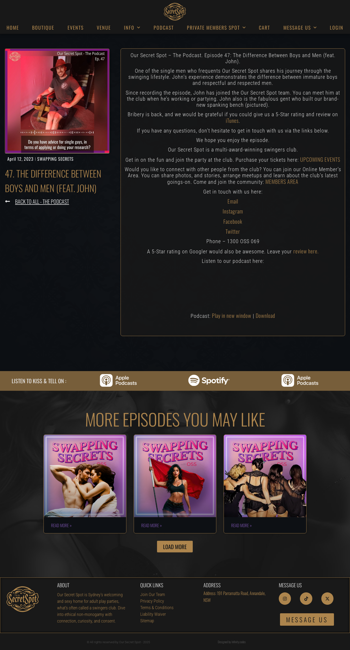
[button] (175, 562)
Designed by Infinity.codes (232, 641)
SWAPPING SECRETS (55, 159)
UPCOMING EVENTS (320, 159)
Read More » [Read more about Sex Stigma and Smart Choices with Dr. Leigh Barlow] (61, 540)
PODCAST (164, 27)
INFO (132, 27)
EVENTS (76, 27)
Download (265, 315)
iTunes (232, 120)
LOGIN (336, 27)
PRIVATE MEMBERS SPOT (216, 27)
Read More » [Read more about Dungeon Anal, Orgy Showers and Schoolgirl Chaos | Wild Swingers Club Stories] (241, 540)
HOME (13, 27)
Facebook (232, 221)
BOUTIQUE (43, 27)
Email (233, 201)
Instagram (233, 211)
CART (264, 27)
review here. (306, 251)
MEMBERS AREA (281, 181)
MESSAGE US (300, 27)
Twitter (233, 231)
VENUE (104, 27)
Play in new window (231, 315)
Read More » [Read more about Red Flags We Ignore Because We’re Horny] (151, 540)
